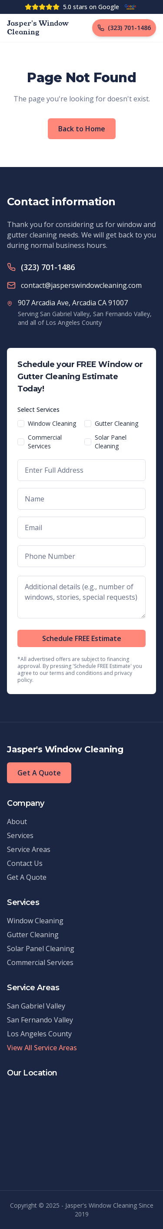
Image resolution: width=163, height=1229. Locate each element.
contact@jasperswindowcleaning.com (81, 285)
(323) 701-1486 (48, 267)
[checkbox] (20, 423)
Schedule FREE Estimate (81, 638)
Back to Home (81, 129)
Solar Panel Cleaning (110, 441)
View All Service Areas (42, 1047)
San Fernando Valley (40, 1020)
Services (20, 835)
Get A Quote (39, 773)
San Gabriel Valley (36, 1006)
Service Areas (28, 849)
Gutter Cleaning (116, 423)
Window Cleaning (52, 423)
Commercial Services (45, 441)
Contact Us (25, 863)
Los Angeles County (39, 1034)
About (17, 821)
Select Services (38, 409)
